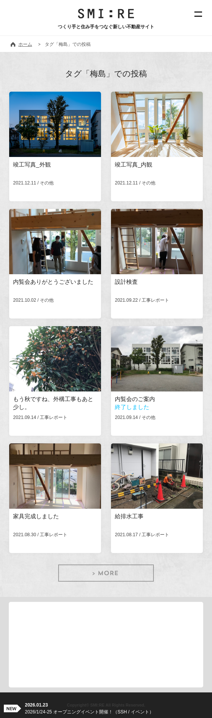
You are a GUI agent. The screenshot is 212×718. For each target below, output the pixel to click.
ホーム (25, 44)
